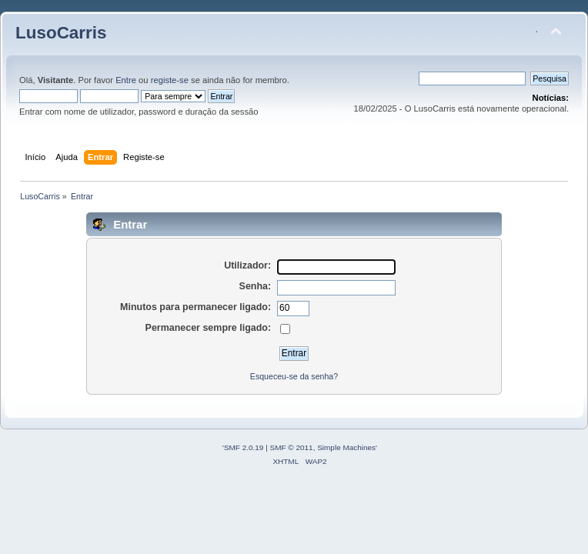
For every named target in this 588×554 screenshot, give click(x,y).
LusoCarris (61, 32)
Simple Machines (346, 447)
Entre (125, 80)
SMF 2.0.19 (244, 447)
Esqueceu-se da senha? (294, 376)
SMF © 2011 (291, 447)
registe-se (170, 80)
